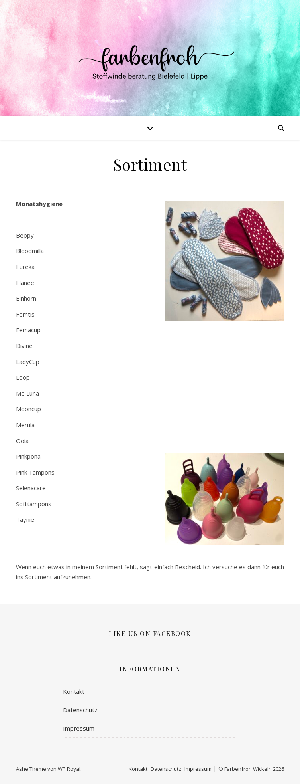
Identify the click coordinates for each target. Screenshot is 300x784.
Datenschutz (80, 710)
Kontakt (73, 691)
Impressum (78, 728)
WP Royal (69, 768)
